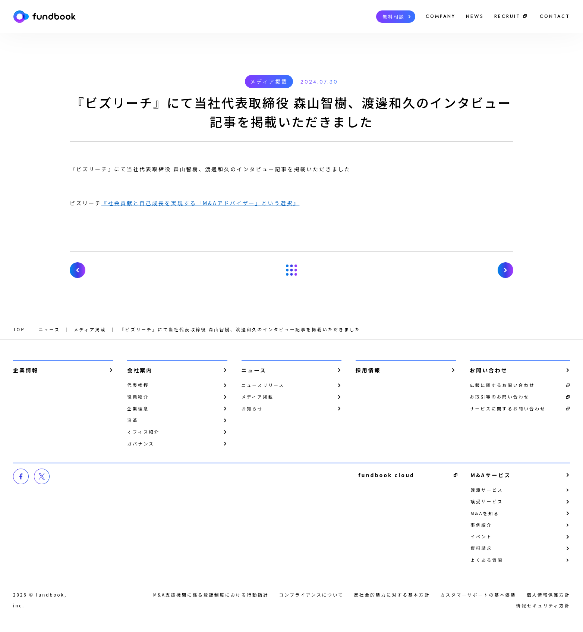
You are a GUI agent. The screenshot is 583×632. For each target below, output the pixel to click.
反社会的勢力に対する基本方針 (392, 595)
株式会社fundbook (44, 16)
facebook (21, 476)
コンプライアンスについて (311, 595)
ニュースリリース (263, 385)
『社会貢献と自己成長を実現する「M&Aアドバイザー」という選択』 (200, 203)
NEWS (475, 16)
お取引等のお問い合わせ (499, 397)
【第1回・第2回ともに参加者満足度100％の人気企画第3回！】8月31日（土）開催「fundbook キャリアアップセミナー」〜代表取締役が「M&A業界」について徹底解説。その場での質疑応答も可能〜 (505, 270)
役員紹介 (138, 397)
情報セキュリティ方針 (543, 605)
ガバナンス (140, 444)
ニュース (254, 370)
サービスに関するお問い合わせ (508, 409)
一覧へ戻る (291, 270)
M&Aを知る (484, 513)
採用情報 (368, 370)
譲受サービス (486, 501)
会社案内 (139, 370)
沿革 (132, 420)
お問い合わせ (489, 370)
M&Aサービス (490, 475)
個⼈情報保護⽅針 (548, 595)
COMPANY (441, 16)
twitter (42, 476)
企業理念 (138, 409)
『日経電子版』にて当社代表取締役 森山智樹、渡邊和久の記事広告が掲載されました (77, 270)
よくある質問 (486, 560)
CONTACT (555, 16)
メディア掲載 (269, 81)
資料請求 (481, 548)
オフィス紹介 (143, 432)
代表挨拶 (138, 385)
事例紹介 (481, 525)
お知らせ (252, 409)
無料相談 (393, 17)
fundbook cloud (386, 475)
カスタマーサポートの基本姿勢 (478, 595)
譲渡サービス (486, 490)
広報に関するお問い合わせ (502, 385)
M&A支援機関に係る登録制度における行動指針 (211, 595)
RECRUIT (507, 16)
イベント (481, 536)
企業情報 (25, 370)
